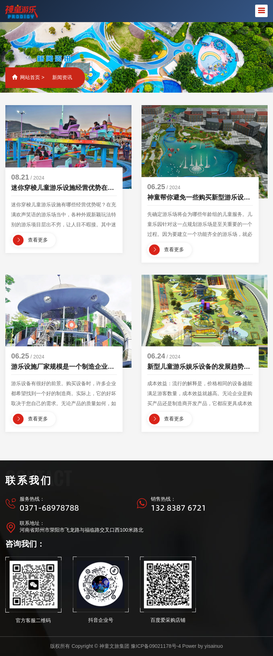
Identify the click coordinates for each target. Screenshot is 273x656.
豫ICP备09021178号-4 (156, 646)
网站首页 (30, 77)
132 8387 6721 (178, 507)
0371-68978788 (49, 507)
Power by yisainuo (202, 646)
